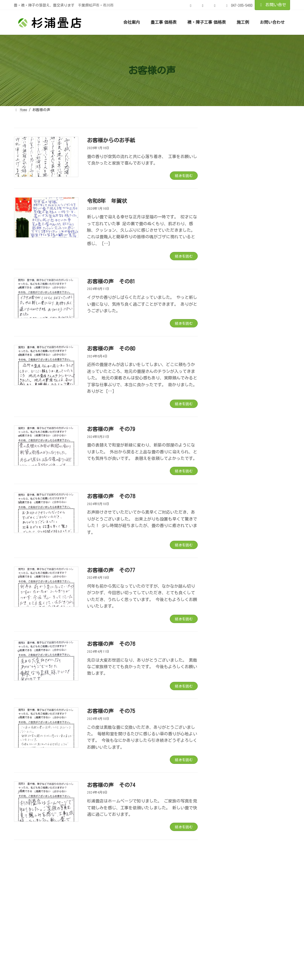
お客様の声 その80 (111, 348)
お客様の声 (94, 882)
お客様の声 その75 (111, 711)
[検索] (283, 134)
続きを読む (184, 175)
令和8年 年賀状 (107, 201)
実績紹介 (61, 882)
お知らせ (29, 882)
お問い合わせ (229, 882)
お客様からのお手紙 (111, 140)
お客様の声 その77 (111, 570)
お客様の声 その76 (111, 644)
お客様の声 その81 (111, 281)
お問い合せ (272, 5)
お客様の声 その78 (111, 496)
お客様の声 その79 (111, 429)
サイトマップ (189, 882)
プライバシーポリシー (141, 882)
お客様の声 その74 (111, 785)
